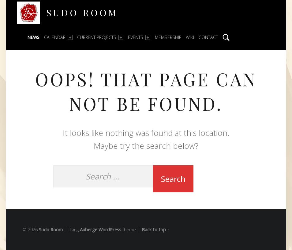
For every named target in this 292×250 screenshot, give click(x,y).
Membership (168, 37)
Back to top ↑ (155, 230)
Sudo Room (82, 12)
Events (139, 37)
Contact (208, 37)
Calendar (58, 37)
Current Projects (100, 37)
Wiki (190, 37)
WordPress (110, 230)
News (33, 37)
